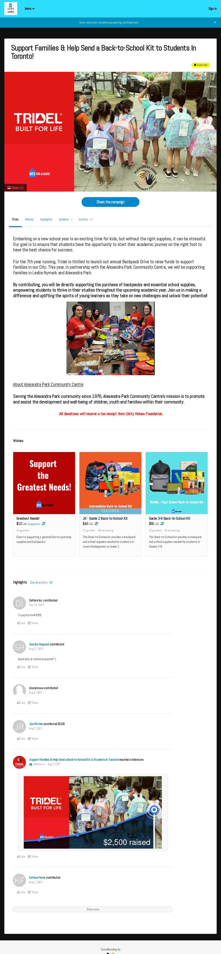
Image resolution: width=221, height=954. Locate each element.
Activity (86, 219)
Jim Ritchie (36, 724)
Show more (93, 909)
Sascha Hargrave (39, 644)
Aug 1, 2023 (35, 882)
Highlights (46, 219)
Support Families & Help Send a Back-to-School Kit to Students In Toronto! (73, 760)
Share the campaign (110, 202)
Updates (65, 219)
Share (33, 623)
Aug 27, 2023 (36, 649)
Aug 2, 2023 (35, 728)
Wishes (29, 219)
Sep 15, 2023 (36, 605)
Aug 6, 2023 (35, 692)
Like (21, 623)
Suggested (34, 524)
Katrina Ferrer (37, 877)
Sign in (212, 8)
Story (15, 219)
